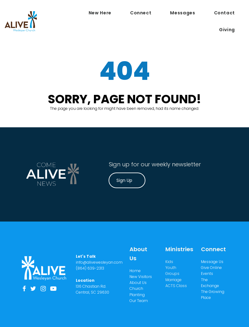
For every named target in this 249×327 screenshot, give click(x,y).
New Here (100, 13)
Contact (224, 13)
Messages (182, 13)
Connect (140, 13)
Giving (227, 30)
